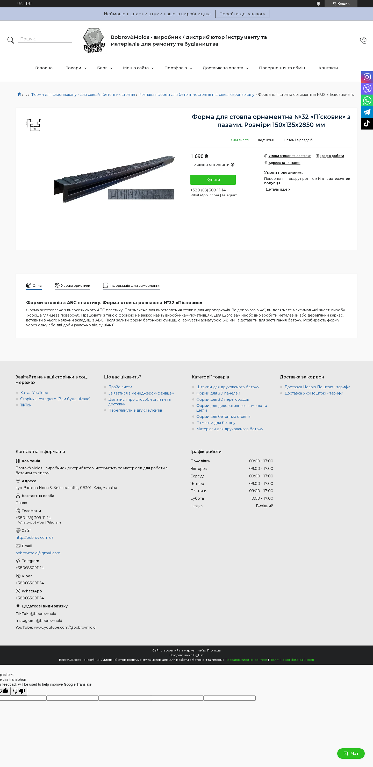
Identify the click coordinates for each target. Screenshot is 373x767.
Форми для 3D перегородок (222, 399)
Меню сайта (136, 67)
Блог (102, 67)
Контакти (328, 67)
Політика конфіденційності (292, 660)
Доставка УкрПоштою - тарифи (313, 393)
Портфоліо (175, 67)
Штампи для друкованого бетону (227, 387)
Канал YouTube (34, 392)
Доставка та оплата (223, 67)
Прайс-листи (120, 387)
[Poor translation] (19, 691)
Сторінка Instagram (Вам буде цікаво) (55, 399)
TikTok (25, 405)
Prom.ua (214, 650)
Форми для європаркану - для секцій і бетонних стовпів (83, 94)
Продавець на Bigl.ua (186, 655)
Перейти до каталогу (242, 13)
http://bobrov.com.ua (35, 537)
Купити (213, 179)
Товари (73, 67)
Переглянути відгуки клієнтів (135, 410)
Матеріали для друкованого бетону (229, 429)
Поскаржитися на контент (246, 660)
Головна (44, 67)
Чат (350, 753)
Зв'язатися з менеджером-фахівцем (141, 393)
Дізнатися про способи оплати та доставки (139, 401)
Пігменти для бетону (215, 422)
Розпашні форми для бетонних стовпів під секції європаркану (196, 94)
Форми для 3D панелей (218, 393)
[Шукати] (11, 41)
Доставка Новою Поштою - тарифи (317, 387)
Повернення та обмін (282, 67)
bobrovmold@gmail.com (38, 553)
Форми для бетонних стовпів (223, 416)
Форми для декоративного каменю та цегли (231, 408)
